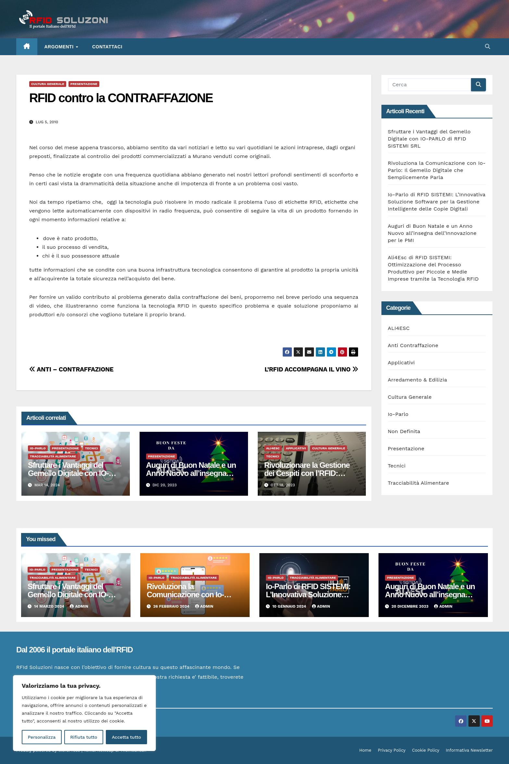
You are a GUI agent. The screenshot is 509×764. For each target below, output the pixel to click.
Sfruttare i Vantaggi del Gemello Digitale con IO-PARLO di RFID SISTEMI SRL (429, 138)
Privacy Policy (391, 750)
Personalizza (42, 737)
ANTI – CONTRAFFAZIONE (71, 369)
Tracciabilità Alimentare (53, 456)
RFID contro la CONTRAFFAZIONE (121, 98)
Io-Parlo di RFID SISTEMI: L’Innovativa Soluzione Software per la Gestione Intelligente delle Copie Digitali (437, 201)
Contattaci (107, 46)
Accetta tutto (126, 737)
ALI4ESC (273, 448)
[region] (84, 713)
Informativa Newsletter (469, 750)
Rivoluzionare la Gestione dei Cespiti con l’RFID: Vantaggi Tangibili (307, 473)
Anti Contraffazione (413, 345)
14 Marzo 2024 (50, 606)
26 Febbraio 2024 (172, 606)
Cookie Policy (425, 750)
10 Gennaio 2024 (289, 606)
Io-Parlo (38, 448)
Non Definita (404, 431)
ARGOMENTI (59, 46)
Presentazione (83, 84)
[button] (487, 46)
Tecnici (91, 448)
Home (365, 750)
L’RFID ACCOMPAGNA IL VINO (311, 369)
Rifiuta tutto (83, 737)
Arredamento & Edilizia (417, 380)
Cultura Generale (47, 84)
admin (79, 606)
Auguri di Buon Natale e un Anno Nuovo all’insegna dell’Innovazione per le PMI (191, 473)
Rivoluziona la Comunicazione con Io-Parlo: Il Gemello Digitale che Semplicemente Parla (437, 170)
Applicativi (296, 448)
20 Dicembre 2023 (410, 606)
